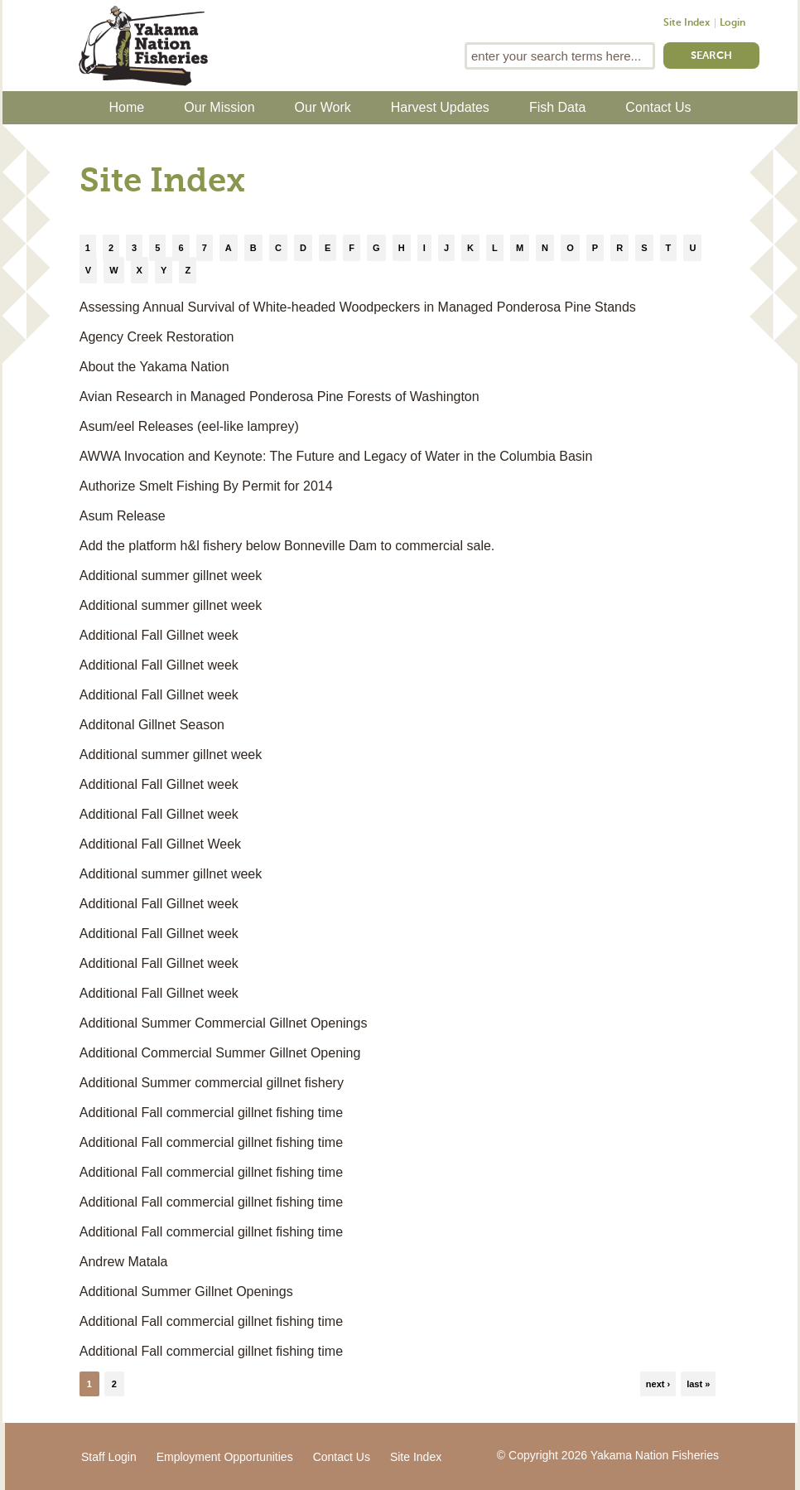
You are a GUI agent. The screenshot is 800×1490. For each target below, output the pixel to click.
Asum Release (123, 516)
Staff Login (109, 1456)
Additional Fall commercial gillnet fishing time (211, 1112)
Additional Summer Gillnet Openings (186, 1291)
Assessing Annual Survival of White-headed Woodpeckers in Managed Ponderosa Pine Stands (358, 307)
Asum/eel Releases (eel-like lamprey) (189, 426)
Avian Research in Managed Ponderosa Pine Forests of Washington (280, 396)
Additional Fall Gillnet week (159, 635)
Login (732, 23)
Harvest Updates (440, 107)
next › (658, 1384)
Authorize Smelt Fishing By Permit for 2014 (206, 486)
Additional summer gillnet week (171, 575)
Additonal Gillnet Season (152, 725)
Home (127, 107)
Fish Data (557, 107)
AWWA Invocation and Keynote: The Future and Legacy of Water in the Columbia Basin (336, 456)
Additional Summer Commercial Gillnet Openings (224, 1023)
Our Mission (219, 107)
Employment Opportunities (225, 1456)
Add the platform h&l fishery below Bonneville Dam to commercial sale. (287, 546)
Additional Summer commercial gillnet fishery (212, 1083)
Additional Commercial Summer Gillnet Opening (220, 1053)
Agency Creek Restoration (157, 337)
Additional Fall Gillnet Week (160, 844)
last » (698, 1384)
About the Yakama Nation (154, 367)
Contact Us (658, 107)
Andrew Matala (124, 1262)
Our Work (323, 107)
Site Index (686, 23)
